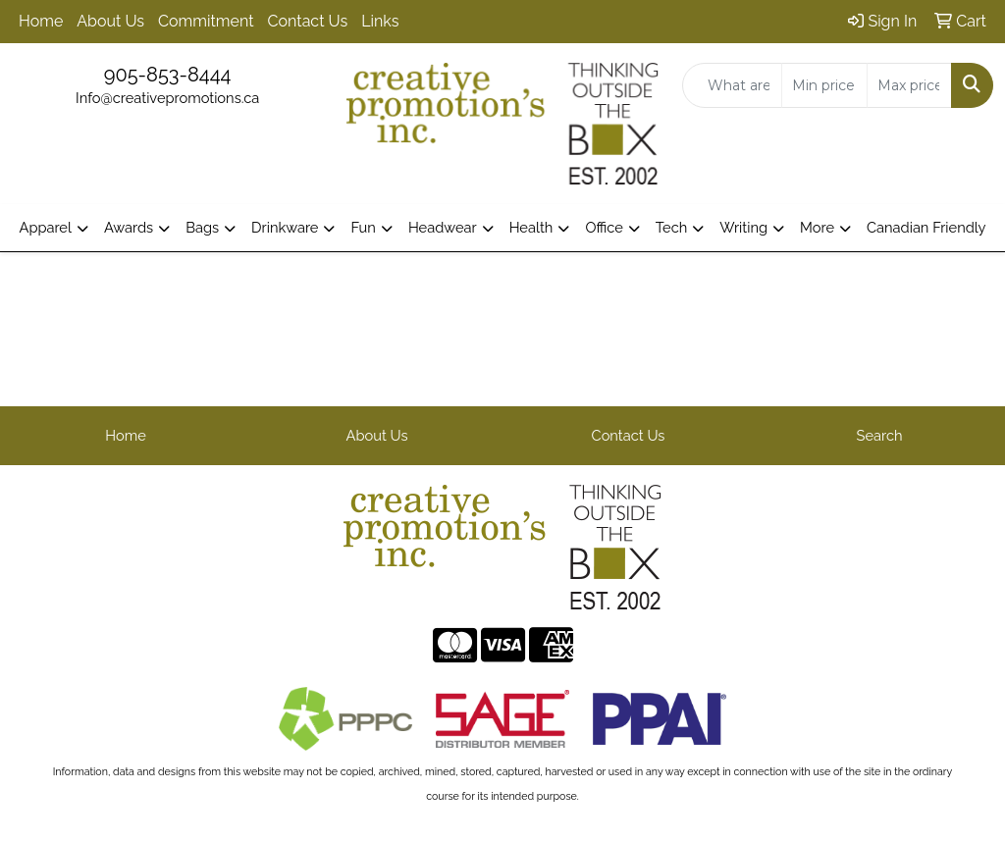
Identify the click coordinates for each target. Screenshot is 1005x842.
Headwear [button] (442, 227)
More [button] (817, 227)
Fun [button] (362, 227)
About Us (110, 21)
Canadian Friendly (926, 227)
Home (41, 21)
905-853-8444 (168, 74)
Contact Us (308, 21)
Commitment (205, 21)
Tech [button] (672, 227)
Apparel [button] (45, 227)
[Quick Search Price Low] (824, 85)
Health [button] (531, 227)
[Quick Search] (732, 85)
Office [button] (603, 227)
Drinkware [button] (284, 227)
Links (379, 21)
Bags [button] (202, 227)
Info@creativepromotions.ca (167, 97)
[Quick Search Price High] (909, 85)
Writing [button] (743, 227)
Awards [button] (128, 227)
